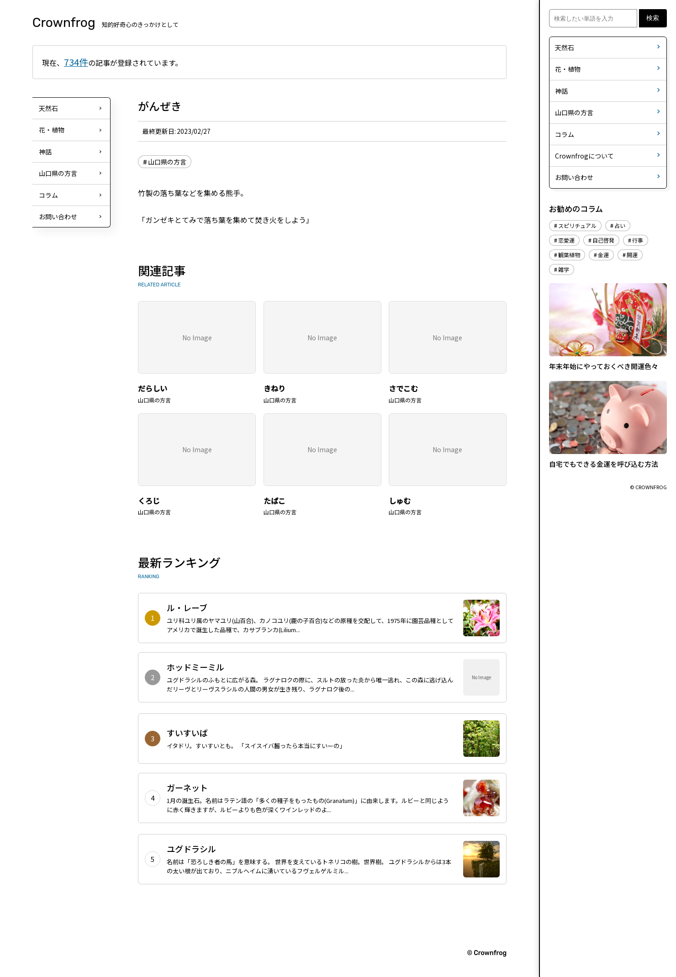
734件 (76, 62)
